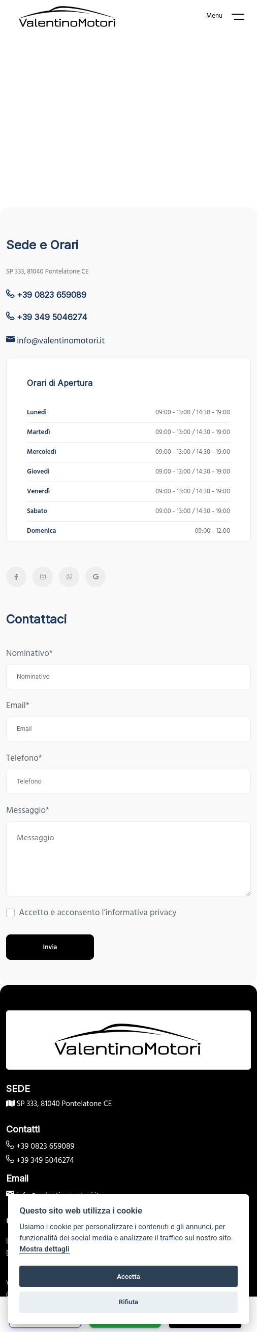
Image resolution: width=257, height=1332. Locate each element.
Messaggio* (27, 810)
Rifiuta (128, 1302)
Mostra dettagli (44, 1249)
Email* (17, 706)
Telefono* (24, 758)
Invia (50, 947)
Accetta (128, 1276)
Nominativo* (29, 653)
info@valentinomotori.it (55, 341)
